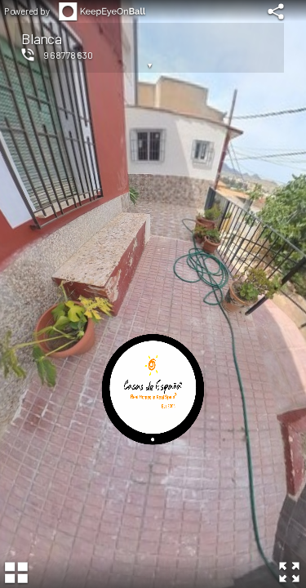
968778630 (68, 54)
